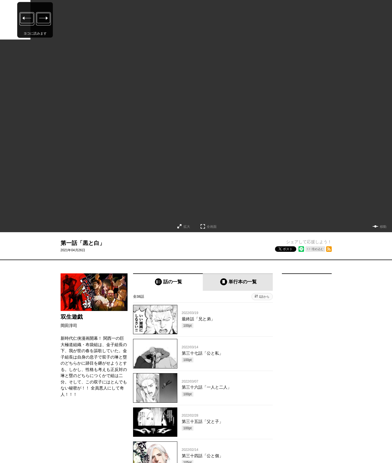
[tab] (168, 282)
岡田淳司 (69, 325)
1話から (264, 296)
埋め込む (317, 249)
